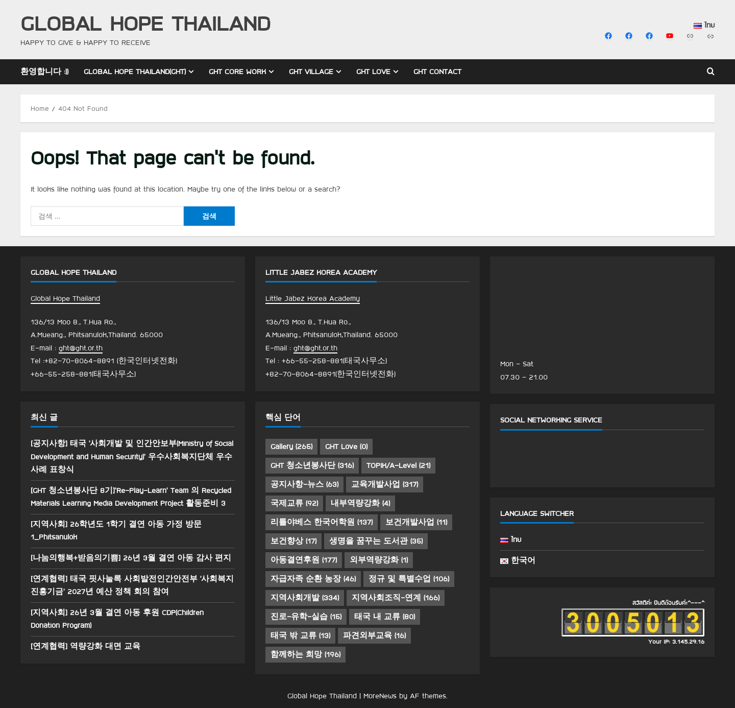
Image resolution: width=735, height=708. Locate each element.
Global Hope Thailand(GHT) (135, 71)
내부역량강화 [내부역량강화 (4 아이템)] (360, 503)
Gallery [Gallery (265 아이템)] (291, 446)
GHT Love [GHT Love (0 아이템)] (346, 446)
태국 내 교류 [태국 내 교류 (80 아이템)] (384, 616)
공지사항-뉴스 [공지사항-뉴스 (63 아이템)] (304, 484)
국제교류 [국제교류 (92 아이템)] (294, 503)
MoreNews (380, 695)
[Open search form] (711, 72)
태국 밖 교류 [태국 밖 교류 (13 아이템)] (300, 635)
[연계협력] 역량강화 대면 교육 (85, 646)
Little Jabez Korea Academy (312, 298)
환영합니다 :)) (44, 71)
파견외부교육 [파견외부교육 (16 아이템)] (374, 635)
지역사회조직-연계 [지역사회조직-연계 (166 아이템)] (395, 597)
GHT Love (373, 71)
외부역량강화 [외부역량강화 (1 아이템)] (379, 559)
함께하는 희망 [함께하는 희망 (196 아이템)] (305, 654)
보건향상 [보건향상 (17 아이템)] (293, 541)
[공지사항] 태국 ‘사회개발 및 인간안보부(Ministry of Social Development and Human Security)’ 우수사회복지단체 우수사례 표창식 (132, 456)
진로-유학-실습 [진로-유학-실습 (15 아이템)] (306, 616)
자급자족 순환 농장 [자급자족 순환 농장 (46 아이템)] (313, 578)
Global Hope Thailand (145, 23)
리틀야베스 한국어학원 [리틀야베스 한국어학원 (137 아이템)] (322, 522)
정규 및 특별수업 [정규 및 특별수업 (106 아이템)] (409, 578)
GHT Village (311, 71)
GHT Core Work (237, 71)
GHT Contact (437, 71)
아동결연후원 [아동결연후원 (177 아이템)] (304, 559)
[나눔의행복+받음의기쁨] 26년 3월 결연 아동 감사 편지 (131, 557)
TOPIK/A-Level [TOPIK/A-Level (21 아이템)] (398, 465)
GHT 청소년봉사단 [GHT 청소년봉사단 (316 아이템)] (312, 465)
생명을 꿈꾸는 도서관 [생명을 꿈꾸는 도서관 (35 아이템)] (376, 541)
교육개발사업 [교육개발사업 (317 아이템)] (384, 484)
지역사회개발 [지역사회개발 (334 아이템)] (305, 597)
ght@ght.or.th (81, 347)
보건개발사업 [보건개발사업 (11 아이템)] (416, 522)
